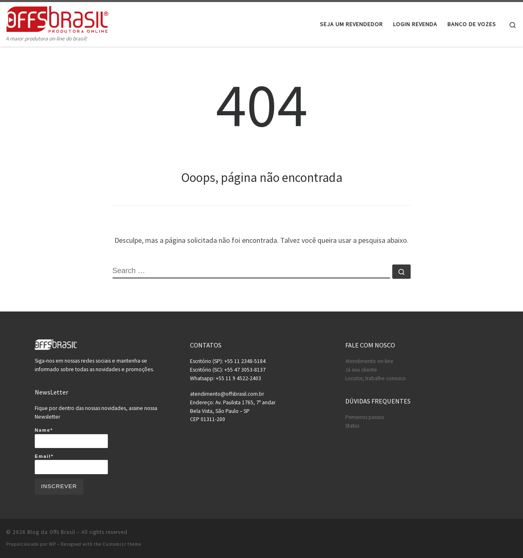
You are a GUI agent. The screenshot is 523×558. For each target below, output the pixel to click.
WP (52, 544)
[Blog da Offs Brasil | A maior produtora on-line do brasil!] (57, 18)
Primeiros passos (364, 417)
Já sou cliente (361, 369)
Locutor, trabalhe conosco (375, 378)
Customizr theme (122, 544)
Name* (71, 438)
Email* (71, 464)
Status (352, 425)
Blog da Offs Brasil (51, 532)
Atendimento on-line (369, 361)
